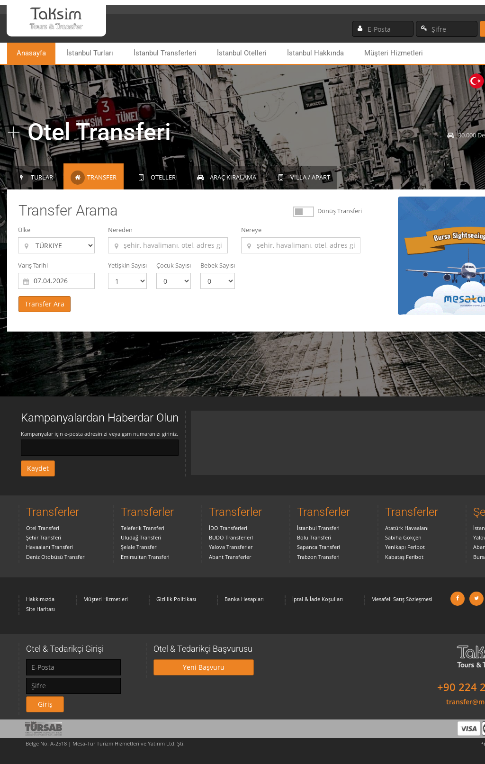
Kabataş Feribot (404, 556)
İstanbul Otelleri (242, 53)
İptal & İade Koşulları (317, 598)
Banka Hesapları (244, 598)
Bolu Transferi (314, 537)
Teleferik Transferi (142, 527)
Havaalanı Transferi (49, 546)
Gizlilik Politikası (176, 598)
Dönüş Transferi (339, 211)
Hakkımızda (40, 598)
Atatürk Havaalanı (407, 527)
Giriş (45, 704)
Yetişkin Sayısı (127, 265)
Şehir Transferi (43, 537)
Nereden (120, 229)
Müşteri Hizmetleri (393, 53)
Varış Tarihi (33, 265)
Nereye (251, 229)
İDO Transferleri (228, 527)
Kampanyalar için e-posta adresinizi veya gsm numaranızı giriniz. (99, 433)
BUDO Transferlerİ (231, 537)
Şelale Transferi (139, 546)
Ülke (24, 229)
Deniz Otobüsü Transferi (56, 556)
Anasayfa (31, 53)
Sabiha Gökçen (403, 537)
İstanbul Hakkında (315, 53)
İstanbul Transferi (318, 527)
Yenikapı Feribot (405, 546)
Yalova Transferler (230, 546)
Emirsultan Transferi (145, 556)
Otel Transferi (42, 527)
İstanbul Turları (89, 53)
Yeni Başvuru (204, 667)
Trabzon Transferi (318, 556)
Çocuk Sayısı (173, 265)
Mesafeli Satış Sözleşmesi (401, 598)
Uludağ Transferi (141, 537)
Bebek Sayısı (217, 265)
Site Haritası (40, 608)
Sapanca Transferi (318, 546)
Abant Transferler (230, 556)
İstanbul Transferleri (165, 53)
